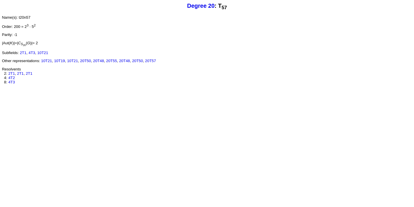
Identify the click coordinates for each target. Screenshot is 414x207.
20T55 (111, 61)
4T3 (31, 53)
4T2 (11, 78)
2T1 (23, 53)
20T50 (85, 61)
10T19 (59, 61)
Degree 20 (201, 6)
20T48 (98, 61)
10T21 (42, 53)
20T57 (150, 61)
